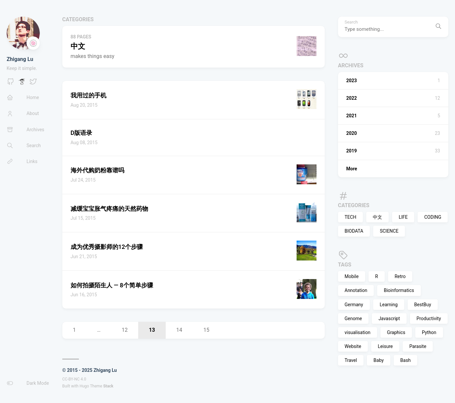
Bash (405, 360)
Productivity (429, 318)
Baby (378, 360)
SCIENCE (389, 231)
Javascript (389, 318)
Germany (354, 304)
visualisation (357, 332)
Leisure (385, 346)
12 (125, 330)
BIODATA (354, 231)
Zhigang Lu (20, 59)
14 (179, 330)
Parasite (417, 346)
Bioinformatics (399, 290)
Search (351, 22)
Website (353, 346)
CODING (432, 217)
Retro (400, 276)
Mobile (352, 276)
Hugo (84, 386)
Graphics (396, 332)
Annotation (356, 290)
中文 (377, 217)
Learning (389, 304)
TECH (350, 217)
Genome (353, 318)
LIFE (403, 217)
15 (206, 330)
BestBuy (422, 304)
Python (429, 332)
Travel (351, 360)
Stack (108, 386)
